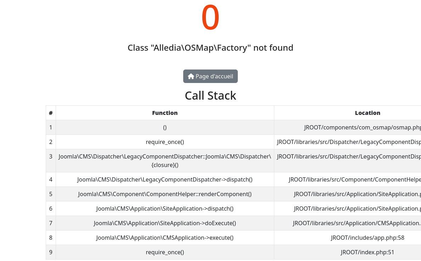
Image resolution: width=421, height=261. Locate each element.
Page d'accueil (210, 76)
